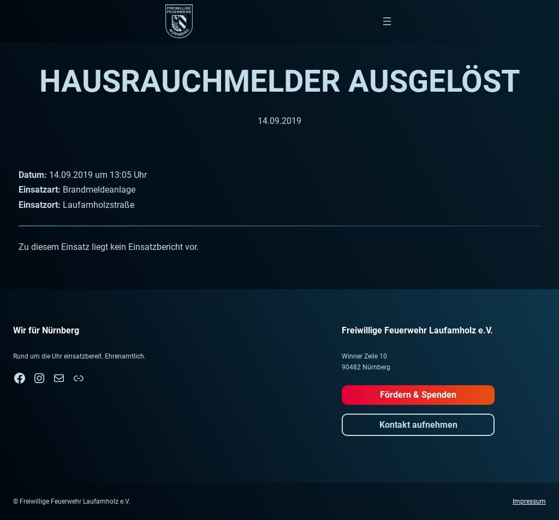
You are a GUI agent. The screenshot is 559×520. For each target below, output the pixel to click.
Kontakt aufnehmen (418, 425)
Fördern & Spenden (418, 395)
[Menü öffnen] (387, 21)
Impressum (529, 501)
